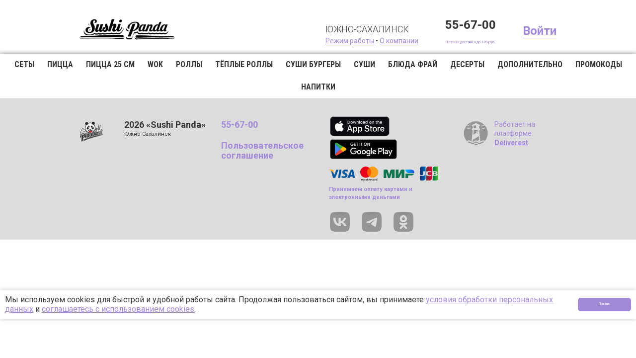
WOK (155, 64)
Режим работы (302, 41)
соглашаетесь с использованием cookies (118, 309)
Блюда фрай (412, 64)
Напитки (318, 86)
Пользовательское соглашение (262, 150)
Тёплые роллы (244, 64)
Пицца (60, 64)
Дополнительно (529, 64)
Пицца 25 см (110, 64)
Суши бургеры (313, 64)
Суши (364, 64)
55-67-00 (423, 25)
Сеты (24, 64)
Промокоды (598, 64)
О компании (351, 41)
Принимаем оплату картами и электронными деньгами (370, 193)
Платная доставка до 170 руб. (447, 41)
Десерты (467, 64)
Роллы (189, 64)
